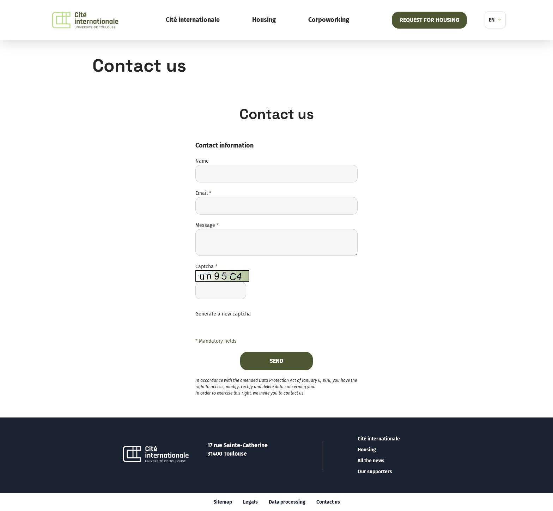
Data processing (287, 502)
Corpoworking (328, 20)
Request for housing (429, 20)
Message (207, 225)
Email (203, 193)
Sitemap (222, 502)
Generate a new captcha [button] (223, 314)
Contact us (328, 502)
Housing (264, 20)
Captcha (206, 267)
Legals (250, 502)
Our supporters (375, 472)
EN (491, 20)
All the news (371, 461)
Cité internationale (193, 20)
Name (202, 161)
